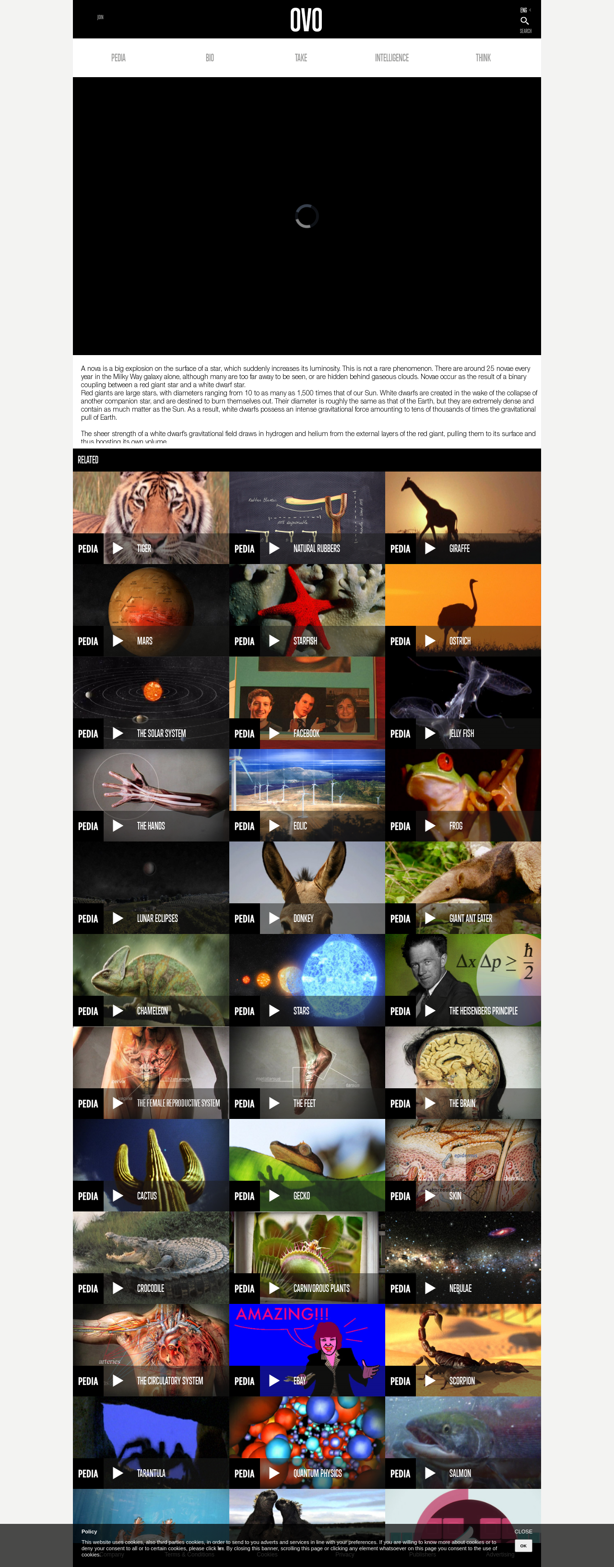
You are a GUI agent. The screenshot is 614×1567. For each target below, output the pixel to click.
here (221, 1548)
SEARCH (525, 31)
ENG (523, 10)
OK (523, 1546)
